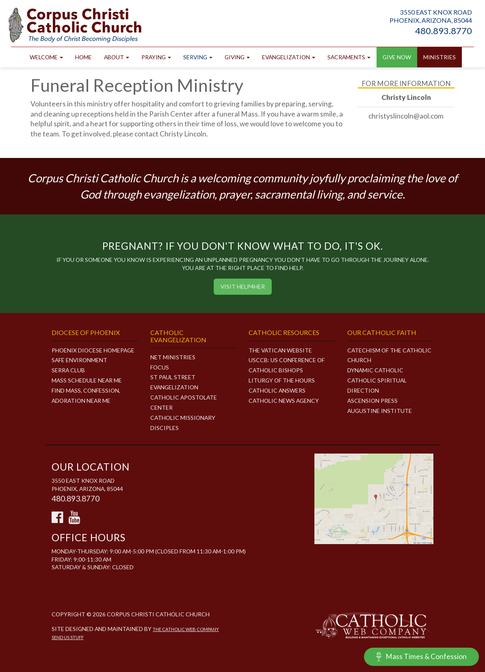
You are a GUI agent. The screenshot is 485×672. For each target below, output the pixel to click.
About (116, 57)
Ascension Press (372, 400)
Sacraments (348, 57)
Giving (237, 57)
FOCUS (159, 367)
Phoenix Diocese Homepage (93, 350)
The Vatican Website (280, 350)
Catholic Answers (277, 390)
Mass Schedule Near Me (87, 380)
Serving (197, 57)
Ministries (439, 57)
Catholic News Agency (284, 400)
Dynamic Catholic (375, 370)
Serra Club (68, 370)
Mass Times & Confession (421, 656)
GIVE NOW (397, 57)
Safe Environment (79, 360)
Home (83, 57)
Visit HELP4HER (243, 286)
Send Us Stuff (68, 637)
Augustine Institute (379, 410)
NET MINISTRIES (172, 357)
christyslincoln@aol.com (406, 116)
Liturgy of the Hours (282, 380)
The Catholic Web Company (186, 629)
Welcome (46, 57)
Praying (156, 57)
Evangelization (288, 57)
